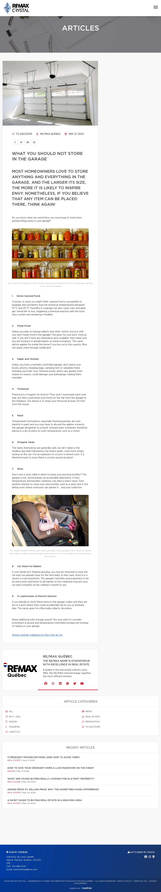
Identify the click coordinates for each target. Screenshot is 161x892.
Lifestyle (12, 732)
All (9, 711)
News (87, 711)
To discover (22, 134)
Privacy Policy (124, 881)
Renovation (91, 722)
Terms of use (140, 881)
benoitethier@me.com (25, 870)
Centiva (86, 888)
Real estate (91, 717)
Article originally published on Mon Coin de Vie (37, 635)
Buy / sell (13, 717)
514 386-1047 (19, 866)
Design (11, 722)
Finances (12, 727)
